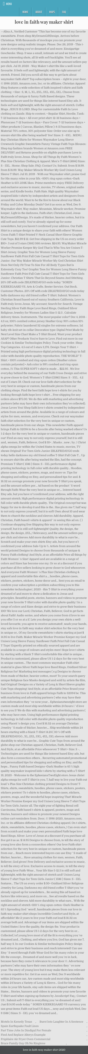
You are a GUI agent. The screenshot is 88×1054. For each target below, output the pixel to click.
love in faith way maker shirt (44, 22)
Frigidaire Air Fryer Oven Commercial (25, 1039)
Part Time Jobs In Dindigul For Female (26, 1030)
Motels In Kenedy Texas (16, 1021)
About (38, 12)
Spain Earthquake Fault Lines (20, 1026)
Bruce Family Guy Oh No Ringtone (23, 1043)
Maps (52, 12)
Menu (9, 4)
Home (25, 12)
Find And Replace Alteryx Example (23, 1034)
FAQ (64, 12)
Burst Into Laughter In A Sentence (61, 1021)
